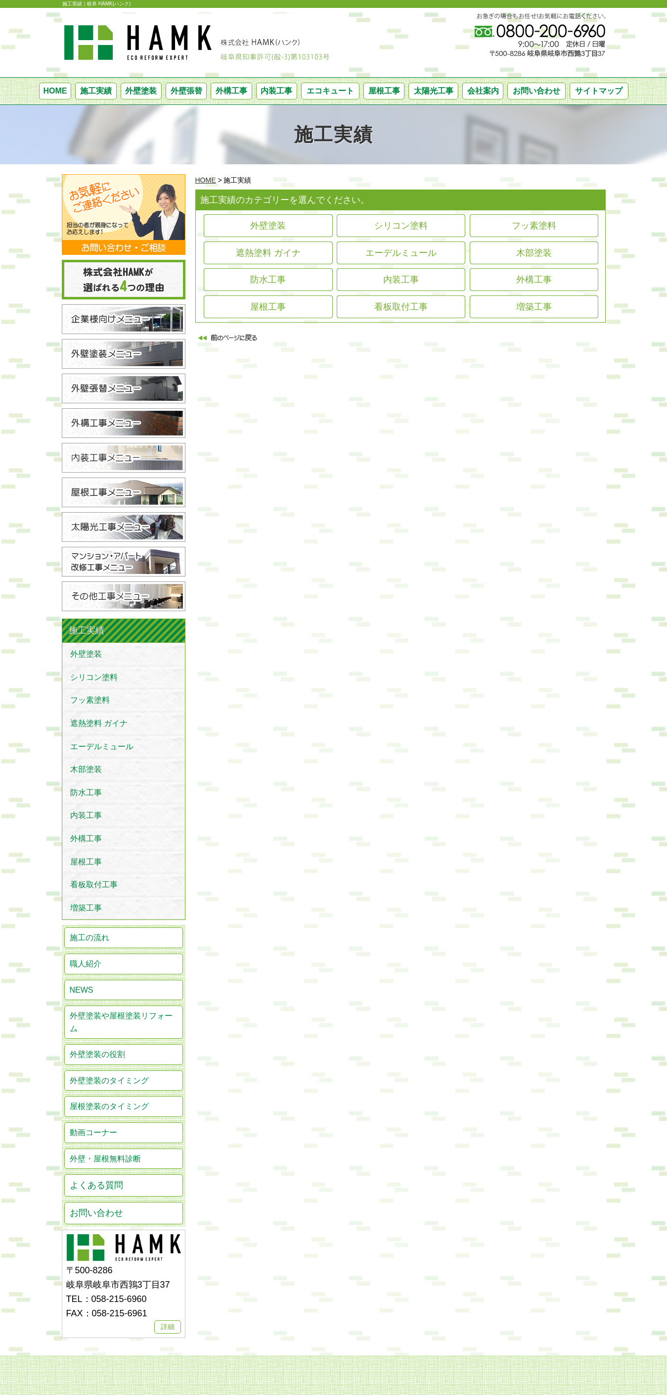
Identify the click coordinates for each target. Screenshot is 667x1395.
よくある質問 (96, 1185)
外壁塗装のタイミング (109, 1080)
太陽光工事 (433, 91)
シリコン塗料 (401, 226)
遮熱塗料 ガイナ (268, 253)
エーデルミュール (401, 253)
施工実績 (96, 91)
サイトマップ (599, 91)
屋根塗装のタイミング (109, 1106)
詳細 (168, 1327)
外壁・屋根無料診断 (105, 1158)
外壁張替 (186, 91)
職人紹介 (85, 964)
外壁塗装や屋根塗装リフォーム (121, 1022)
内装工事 (276, 91)
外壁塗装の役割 (97, 1054)
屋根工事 (384, 91)
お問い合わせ (536, 91)
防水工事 (268, 280)
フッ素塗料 (534, 226)
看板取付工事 (401, 307)
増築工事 (534, 307)
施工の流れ (89, 937)
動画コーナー (93, 1132)
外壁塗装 (141, 91)
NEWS (81, 990)
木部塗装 (534, 253)
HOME (55, 91)
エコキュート (330, 91)
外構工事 (231, 91)
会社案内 (483, 91)
